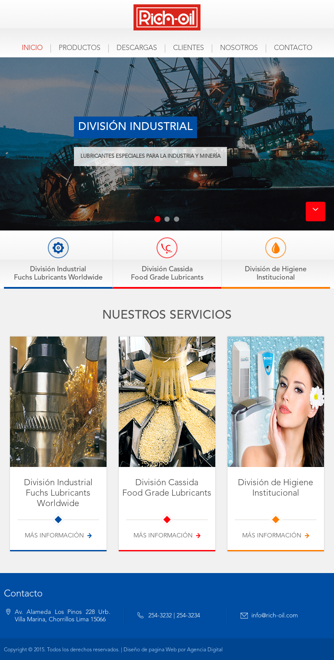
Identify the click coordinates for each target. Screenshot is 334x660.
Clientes (188, 48)
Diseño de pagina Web (150, 650)
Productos (79, 48)
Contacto (293, 48)
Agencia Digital (205, 650)
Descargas (137, 48)
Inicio (32, 48)
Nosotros (239, 48)
